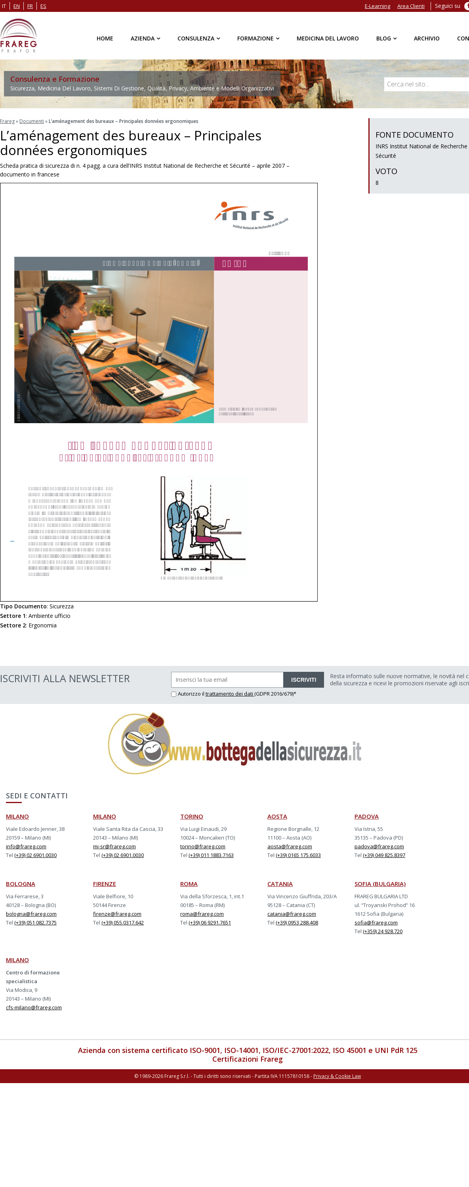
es (43, 6)
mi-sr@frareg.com (114, 846)
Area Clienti (411, 6)
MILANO (17, 816)
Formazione (255, 38)
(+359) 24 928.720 (382, 931)
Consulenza (195, 38)
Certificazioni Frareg (247, 1059)
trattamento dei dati (230, 693)
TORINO (191, 816)
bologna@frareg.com (31, 913)
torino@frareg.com (202, 846)
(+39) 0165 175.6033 (298, 855)
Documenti (31, 121)
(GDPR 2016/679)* (275, 693)
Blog (383, 38)
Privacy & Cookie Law (337, 1076)
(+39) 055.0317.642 (122, 922)
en (16, 6)
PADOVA (367, 816)
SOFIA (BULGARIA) (380, 884)
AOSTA (277, 816)
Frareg (7, 121)
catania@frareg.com (291, 913)
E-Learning (377, 6)
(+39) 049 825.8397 (384, 855)
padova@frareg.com (379, 846)
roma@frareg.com (202, 913)
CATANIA (280, 884)
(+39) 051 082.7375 (35, 922)
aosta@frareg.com (289, 846)
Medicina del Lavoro (328, 38)
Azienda (142, 38)
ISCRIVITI (303, 680)
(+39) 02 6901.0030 (35, 855)
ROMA (189, 884)
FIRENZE (104, 884)
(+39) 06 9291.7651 (210, 922)
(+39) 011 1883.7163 (211, 855)
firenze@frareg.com (117, 913)
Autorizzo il (188, 693)
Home (105, 38)
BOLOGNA (20, 884)
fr (30, 6)
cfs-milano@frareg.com (34, 1007)
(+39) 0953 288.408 (297, 922)
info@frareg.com (26, 846)
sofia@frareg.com (376, 922)
